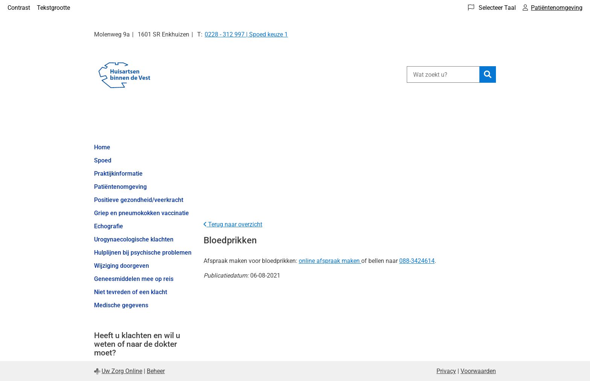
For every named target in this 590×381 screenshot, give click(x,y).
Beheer (156, 371)
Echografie (108, 226)
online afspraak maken (329, 260)
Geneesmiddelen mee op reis (133, 278)
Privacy (446, 371)
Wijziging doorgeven (121, 265)
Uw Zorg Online (122, 371)
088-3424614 (417, 260)
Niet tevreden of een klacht (130, 292)
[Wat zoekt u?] (443, 74)
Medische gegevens (121, 305)
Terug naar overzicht (233, 224)
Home (102, 147)
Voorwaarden (478, 371)
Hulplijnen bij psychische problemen (143, 252)
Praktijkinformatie (118, 173)
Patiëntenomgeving (120, 186)
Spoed (102, 160)
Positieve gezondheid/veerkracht (138, 199)
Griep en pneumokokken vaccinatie (141, 213)
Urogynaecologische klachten (133, 239)
